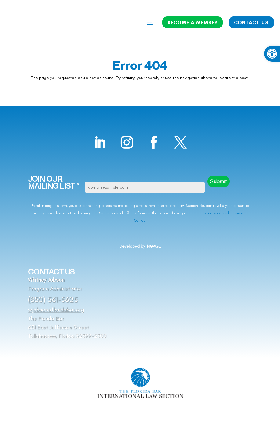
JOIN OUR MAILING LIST (53, 183)
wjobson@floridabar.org (56, 309)
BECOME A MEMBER (192, 22)
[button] (272, 54)
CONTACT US (251, 22)
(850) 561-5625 (53, 299)
